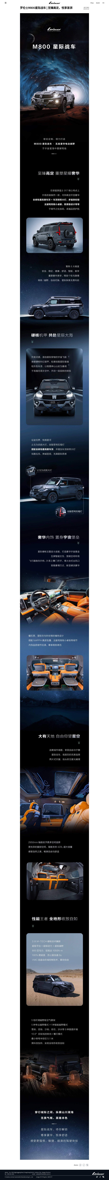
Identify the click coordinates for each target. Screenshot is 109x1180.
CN (103, 3)
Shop (92, 3)
